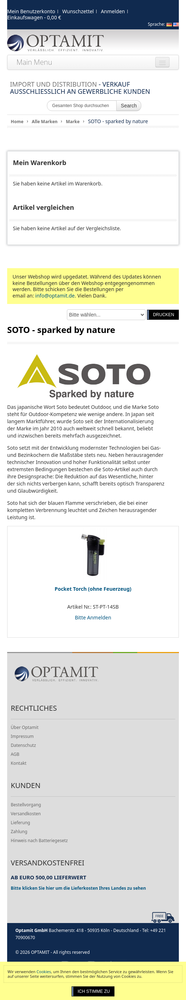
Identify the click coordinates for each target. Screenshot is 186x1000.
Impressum (22, 736)
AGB (15, 754)
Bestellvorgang (26, 805)
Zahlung (19, 831)
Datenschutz (23, 745)
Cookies (43, 971)
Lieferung (20, 823)
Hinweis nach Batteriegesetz (39, 840)
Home (17, 122)
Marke (72, 122)
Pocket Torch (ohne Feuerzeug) (93, 588)
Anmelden (113, 11)
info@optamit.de (55, 295)
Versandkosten (26, 814)
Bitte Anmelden (93, 617)
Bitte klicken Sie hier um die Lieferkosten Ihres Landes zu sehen (78, 888)
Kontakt (18, 763)
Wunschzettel (78, 11)
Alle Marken (45, 122)
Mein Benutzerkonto (31, 11)
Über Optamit (24, 727)
